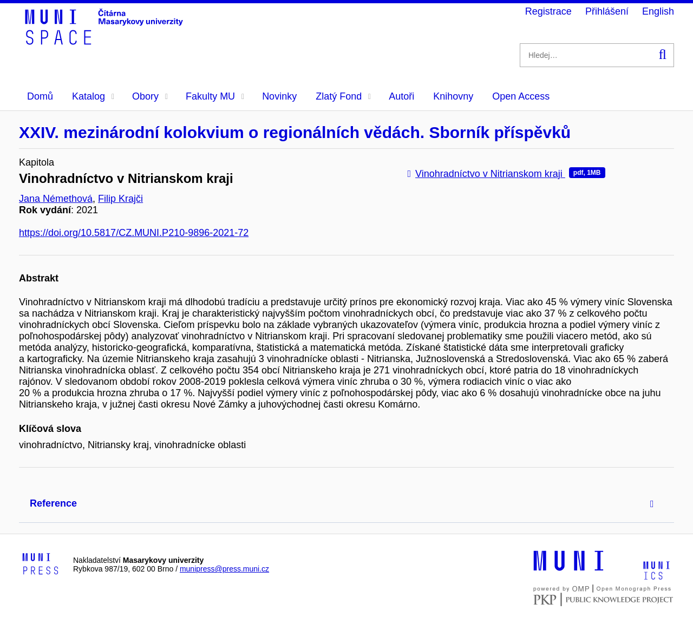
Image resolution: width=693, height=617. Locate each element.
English (658, 11)
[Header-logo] (105, 41)
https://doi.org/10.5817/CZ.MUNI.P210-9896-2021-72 (134, 232)
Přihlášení (607, 11)
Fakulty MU (215, 96)
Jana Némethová (56, 198)
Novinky (279, 96)
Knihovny (453, 96)
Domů (40, 96)
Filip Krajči (120, 198)
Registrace (548, 11)
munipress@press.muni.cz (224, 569)
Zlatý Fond (343, 96)
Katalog (93, 96)
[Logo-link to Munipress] (40, 564)
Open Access (521, 96)
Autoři (401, 96)
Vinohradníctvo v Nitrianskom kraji (506, 173)
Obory (150, 96)
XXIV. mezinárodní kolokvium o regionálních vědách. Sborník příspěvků (295, 132)
